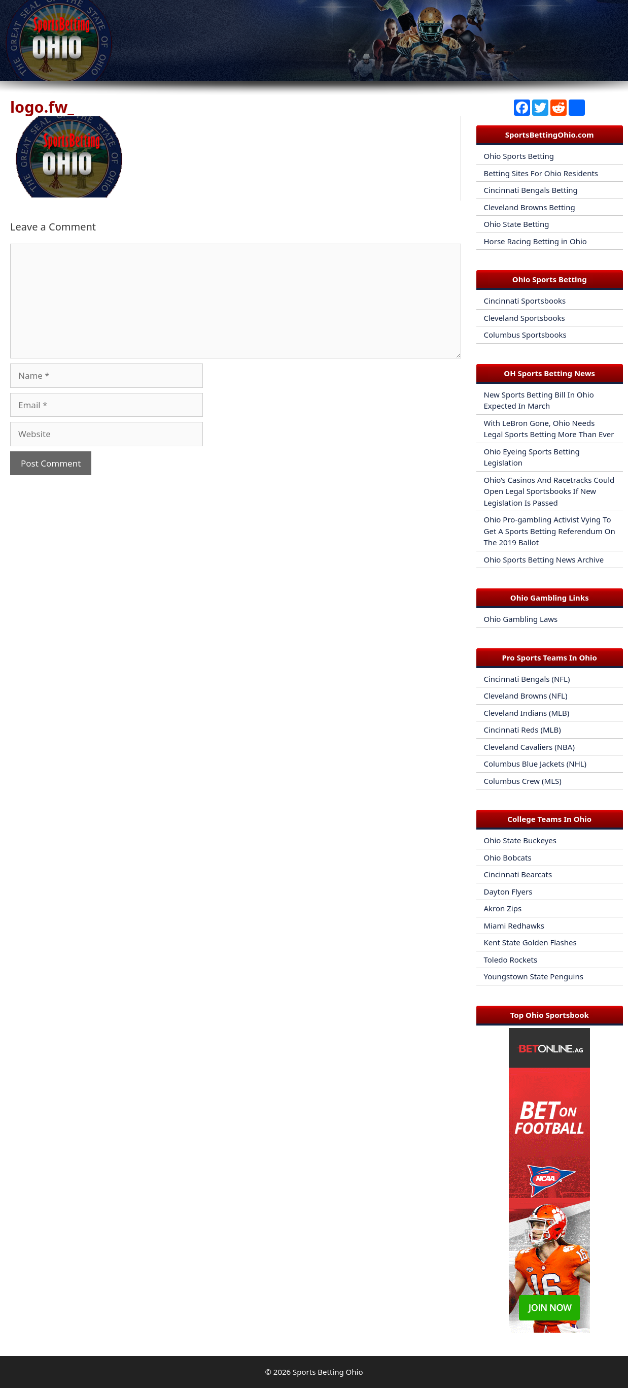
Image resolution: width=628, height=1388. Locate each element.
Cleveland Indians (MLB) (527, 713)
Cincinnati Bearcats (518, 874)
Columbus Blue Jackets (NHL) (535, 763)
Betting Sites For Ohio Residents (541, 173)
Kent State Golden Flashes (530, 942)
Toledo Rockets (511, 959)
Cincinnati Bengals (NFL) (527, 679)
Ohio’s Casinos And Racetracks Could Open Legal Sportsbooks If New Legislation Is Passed (549, 491)
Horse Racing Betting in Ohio (535, 241)
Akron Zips (503, 908)
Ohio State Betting (516, 224)
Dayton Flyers (508, 891)
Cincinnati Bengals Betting (531, 190)
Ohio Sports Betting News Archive (544, 559)
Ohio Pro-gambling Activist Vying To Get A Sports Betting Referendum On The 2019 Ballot (549, 530)
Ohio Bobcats (508, 857)
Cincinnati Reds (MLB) (522, 729)
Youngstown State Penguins (533, 976)
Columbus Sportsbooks (525, 334)
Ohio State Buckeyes (520, 840)
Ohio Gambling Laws (521, 619)
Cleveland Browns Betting (529, 207)
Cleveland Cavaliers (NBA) (529, 747)
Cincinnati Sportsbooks (525, 300)
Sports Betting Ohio (328, 1372)
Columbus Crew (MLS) (523, 781)
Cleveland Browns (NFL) (526, 695)
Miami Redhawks (514, 925)
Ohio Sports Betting (519, 156)
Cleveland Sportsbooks (524, 318)
